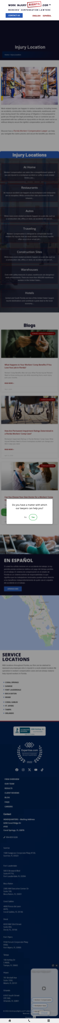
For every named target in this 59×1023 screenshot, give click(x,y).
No (25, 517)
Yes (33, 517)
